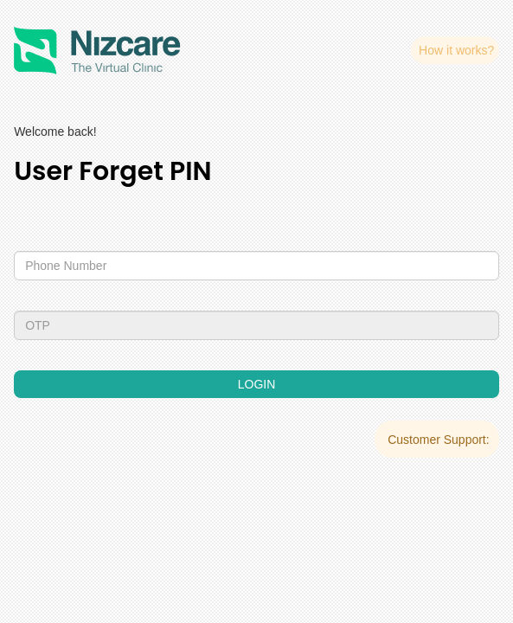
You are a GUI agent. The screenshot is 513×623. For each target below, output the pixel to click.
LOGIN (257, 384)
